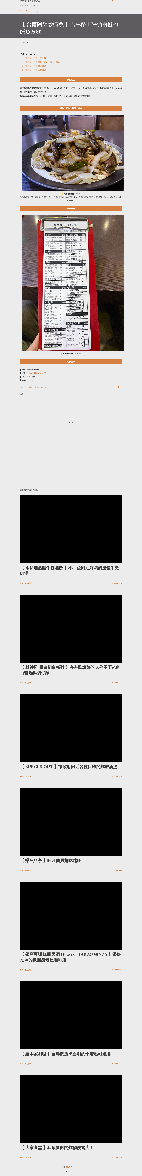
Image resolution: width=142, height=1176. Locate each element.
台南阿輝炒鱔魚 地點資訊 (34, 70)
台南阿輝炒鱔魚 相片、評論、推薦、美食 (41, 62)
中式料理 (29, 387)
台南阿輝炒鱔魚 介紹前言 (34, 58)
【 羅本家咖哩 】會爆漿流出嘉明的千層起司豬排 (65, 1054)
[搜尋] (112, 1)
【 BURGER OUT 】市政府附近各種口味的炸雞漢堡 (68, 766)
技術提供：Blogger (71, 1167)
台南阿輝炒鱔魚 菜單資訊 (34, 66)
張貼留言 (28, 583)
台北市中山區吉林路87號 (36, 373)
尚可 (42, 387)
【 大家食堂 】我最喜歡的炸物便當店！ (57, 1147)
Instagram (37, 11)
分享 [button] (117, 387)
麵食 (46, 387)
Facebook (23, 11)
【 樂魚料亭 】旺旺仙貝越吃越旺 (50, 860)
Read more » (117, 583)
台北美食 (36, 387)
